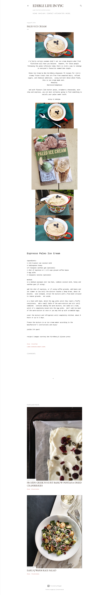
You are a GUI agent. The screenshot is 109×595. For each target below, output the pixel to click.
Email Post (35, 344)
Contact (50, 13)
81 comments (35, 489)
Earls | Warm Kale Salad (41, 570)
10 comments (35, 574)
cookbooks (34, 346)
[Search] (81, 5)
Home (35, 13)
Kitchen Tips (59, 13)
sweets (43, 346)
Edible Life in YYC (48, 5)
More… (68, 13)
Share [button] (28, 344)
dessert (39, 346)
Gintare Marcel (60, 589)
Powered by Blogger (54, 586)
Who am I (42, 13)
